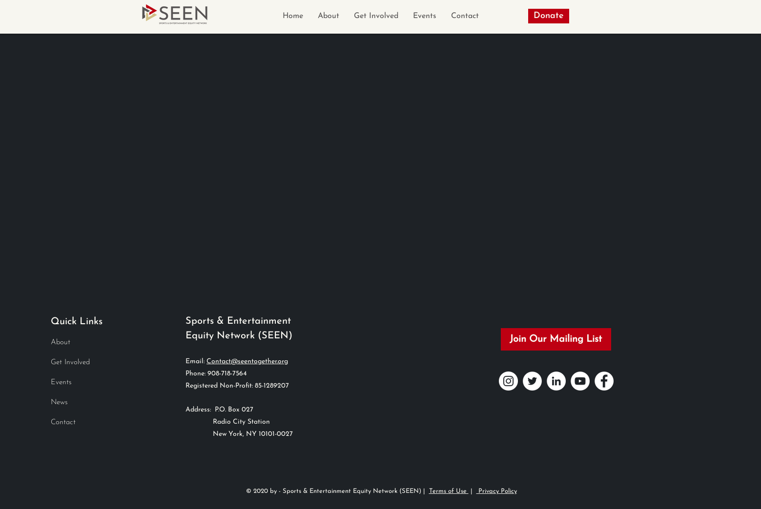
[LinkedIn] (556, 381)
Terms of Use (449, 491)
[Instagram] (508, 381)
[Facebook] (604, 381)
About (60, 342)
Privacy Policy (496, 491)
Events (61, 382)
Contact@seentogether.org (247, 361)
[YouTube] (580, 381)
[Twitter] (532, 381)
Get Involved (70, 362)
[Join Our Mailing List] (556, 339)
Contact (63, 422)
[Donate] (548, 16)
